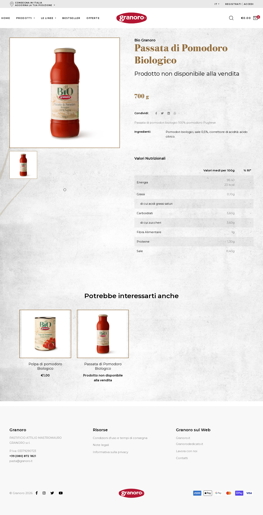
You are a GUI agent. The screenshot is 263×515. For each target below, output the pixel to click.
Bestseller (71, 18)
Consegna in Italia (34, 4)
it (216, 4)
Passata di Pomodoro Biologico (103, 366)
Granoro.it (183, 433)
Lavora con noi (186, 446)
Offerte (92, 18)
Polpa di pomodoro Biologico (45, 366)
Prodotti (24, 18)
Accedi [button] (249, 4)
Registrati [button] (233, 4)
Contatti (182, 453)
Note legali (101, 440)
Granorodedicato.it (189, 439)
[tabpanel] (23, 167)
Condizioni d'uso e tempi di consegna (120, 433)
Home (5, 18)
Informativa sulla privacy (110, 447)
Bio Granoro (144, 40)
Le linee (47, 18)
